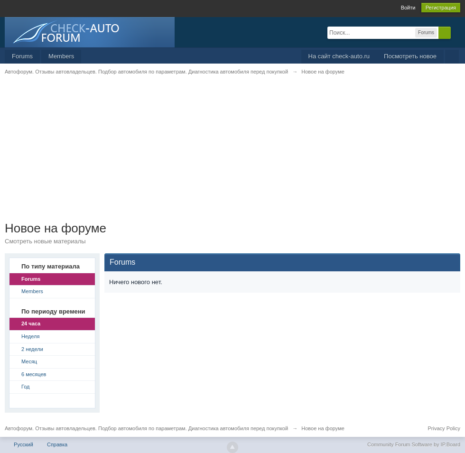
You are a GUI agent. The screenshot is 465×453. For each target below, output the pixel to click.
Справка (57, 444)
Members (61, 56)
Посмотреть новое (410, 56)
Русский (23, 444)
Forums (22, 56)
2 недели (32, 349)
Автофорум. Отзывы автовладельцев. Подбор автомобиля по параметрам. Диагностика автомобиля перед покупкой (146, 428)
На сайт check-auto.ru (339, 56)
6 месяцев (33, 374)
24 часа (30, 323)
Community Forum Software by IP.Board (413, 444)
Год (25, 386)
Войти (408, 7)
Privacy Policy (444, 428)
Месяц (29, 361)
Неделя (30, 336)
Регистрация (441, 7)
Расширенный (456, 32)
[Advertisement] (232, 154)
